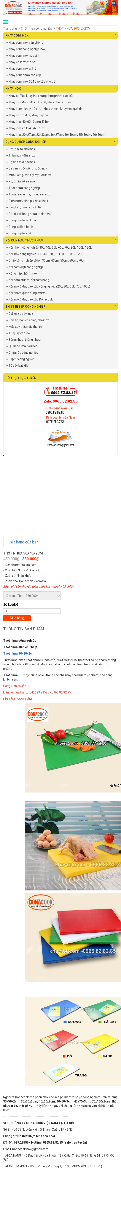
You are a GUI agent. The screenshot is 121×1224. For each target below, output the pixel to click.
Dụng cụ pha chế (20, 233)
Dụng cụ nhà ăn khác (23, 220)
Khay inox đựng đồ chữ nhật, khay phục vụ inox (40, 102)
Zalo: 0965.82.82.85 (61, 401)
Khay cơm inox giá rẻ (22, 68)
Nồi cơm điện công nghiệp (26, 267)
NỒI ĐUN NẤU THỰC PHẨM (60, 240)
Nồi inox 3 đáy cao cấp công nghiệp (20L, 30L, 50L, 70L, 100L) (49, 286)
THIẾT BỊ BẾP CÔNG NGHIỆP (60, 306)
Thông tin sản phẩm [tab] (23, 628)
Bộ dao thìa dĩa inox (22, 162)
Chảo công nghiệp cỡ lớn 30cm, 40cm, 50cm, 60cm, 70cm (47, 260)
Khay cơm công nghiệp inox (27, 49)
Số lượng (10, 604)
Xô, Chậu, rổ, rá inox (22, 181)
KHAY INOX (60, 88)
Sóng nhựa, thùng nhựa (25, 339)
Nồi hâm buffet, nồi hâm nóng (29, 280)
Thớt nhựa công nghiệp (36, 28)
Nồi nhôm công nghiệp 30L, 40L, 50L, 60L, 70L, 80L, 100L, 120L (50, 247)
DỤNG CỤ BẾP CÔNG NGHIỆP (60, 142)
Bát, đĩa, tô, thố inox (22, 149)
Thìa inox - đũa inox (22, 155)
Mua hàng (17, 618)
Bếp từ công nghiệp (22, 359)
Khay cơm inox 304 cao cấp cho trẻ (32, 81)
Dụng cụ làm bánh (21, 227)
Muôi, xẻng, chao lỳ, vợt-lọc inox (30, 175)
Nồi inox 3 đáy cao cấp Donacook (31, 299)
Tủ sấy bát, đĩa (18, 365)
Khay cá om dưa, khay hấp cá (28, 115)
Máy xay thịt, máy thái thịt (26, 326)
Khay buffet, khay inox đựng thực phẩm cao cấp (41, 95)
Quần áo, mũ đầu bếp (23, 346)
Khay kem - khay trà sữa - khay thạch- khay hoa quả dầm (47, 108)
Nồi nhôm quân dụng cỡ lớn (27, 293)
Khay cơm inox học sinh (24, 55)
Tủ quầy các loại (19, 333)
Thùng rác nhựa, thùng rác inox (30, 194)
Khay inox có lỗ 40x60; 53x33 (28, 128)
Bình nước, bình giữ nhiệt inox (28, 201)
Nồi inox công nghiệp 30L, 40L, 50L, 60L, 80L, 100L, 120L (46, 254)
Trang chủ (10, 28)
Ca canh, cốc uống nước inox (28, 168)
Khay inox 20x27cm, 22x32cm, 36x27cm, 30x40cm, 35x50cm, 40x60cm (57, 134)
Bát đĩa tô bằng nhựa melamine (30, 214)
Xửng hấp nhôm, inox (23, 273)
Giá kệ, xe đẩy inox (21, 313)
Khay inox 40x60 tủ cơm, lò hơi (29, 121)
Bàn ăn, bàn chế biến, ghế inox (29, 320)
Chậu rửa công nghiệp (23, 352)
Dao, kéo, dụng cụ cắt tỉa (25, 207)
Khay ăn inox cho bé (22, 62)
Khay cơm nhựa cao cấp (25, 75)
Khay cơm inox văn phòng (26, 42)
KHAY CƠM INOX (60, 35)
